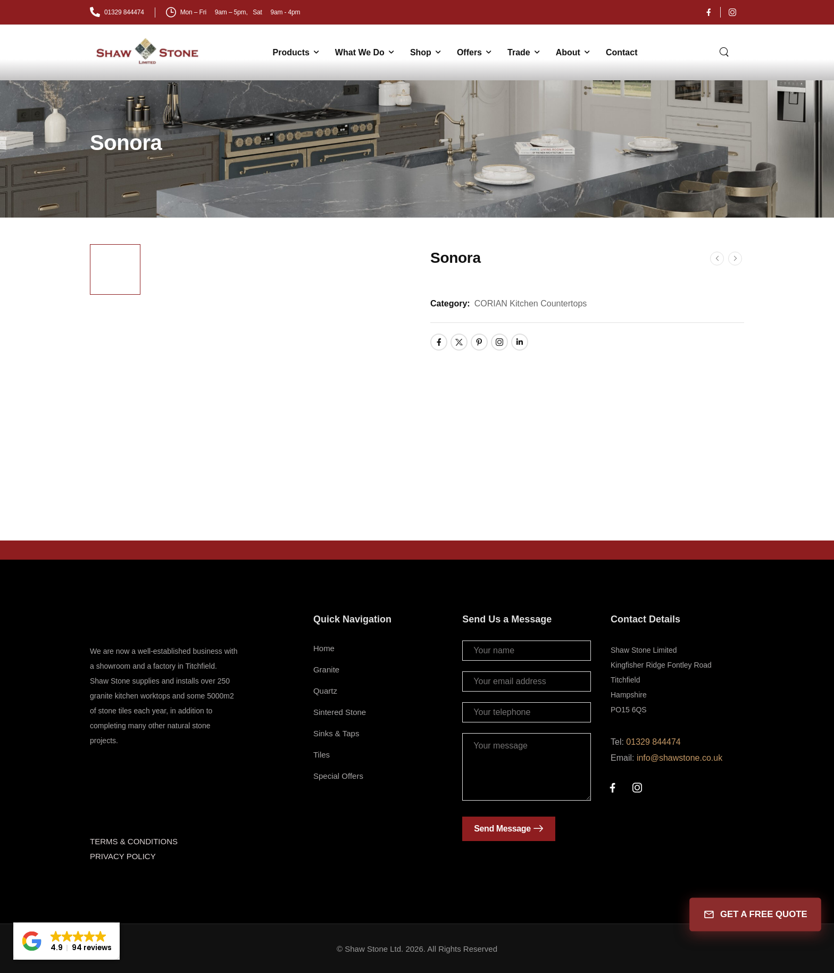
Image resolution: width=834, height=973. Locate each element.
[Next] (735, 258)
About (568, 52)
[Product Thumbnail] (277, 376)
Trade (518, 52)
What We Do (360, 52)
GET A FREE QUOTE (755, 914)
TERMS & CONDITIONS (134, 841)
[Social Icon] (708, 12)
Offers (469, 52)
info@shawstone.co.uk (679, 757)
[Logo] (148, 51)
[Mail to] (117, 12)
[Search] (725, 51)
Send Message (502, 828)
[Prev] (717, 258)
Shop (420, 52)
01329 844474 (653, 741)
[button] (66, 941)
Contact (622, 52)
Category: (450, 303)
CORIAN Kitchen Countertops (530, 303)
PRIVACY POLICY (123, 856)
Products (291, 52)
